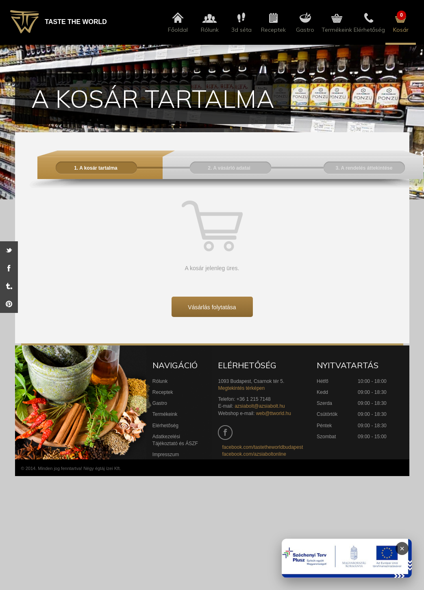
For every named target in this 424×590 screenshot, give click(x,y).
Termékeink (164, 414)
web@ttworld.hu (273, 413)
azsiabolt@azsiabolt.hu (260, 406)
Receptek (162, 392)
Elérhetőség (165, 425)
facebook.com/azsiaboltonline (254, 454)
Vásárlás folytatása (212, 307)
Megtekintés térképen (241, 388)
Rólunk (159, 381)
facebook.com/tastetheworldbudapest (262, 447)
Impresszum (165, 454)
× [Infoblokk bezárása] (402, 548)
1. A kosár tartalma (95, 168)
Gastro (159, 403)
